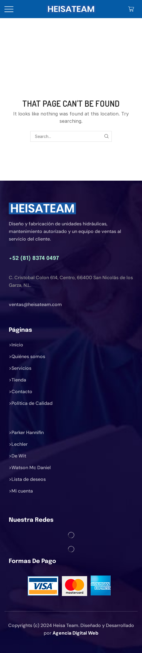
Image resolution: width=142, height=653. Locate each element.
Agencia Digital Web (75, 633)
